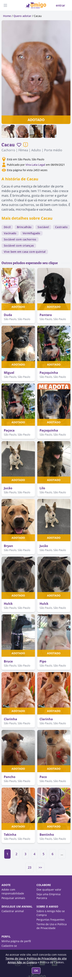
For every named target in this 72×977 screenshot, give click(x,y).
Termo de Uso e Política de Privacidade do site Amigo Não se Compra (36, 960)
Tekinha (10, 834)
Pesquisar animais (13, 898)
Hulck (8, 603)
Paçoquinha (49, 373)
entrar (60, 5)
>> (40, 867)
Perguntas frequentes (50, 919)
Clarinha (10, 719)
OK (36, 970)
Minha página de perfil (16, 941)
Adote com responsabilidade (13, 891)
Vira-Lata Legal (35, 164)
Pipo (43, 661)
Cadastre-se (9, 946)
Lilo (42, 488)
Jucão (8, 488)
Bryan (8, 546)
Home (7, 16)
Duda (8, 315)
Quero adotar (22, 16)
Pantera (46, 315)
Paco (43, 777)
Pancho (9, 777)
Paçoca (9, 430)
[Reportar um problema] (25, 145)
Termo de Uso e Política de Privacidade (51, 926)
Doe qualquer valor (48, 889)
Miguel (9, 373)
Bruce (8, 661)
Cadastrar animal (13, 911)
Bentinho (47, 834)
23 (29, 867)
